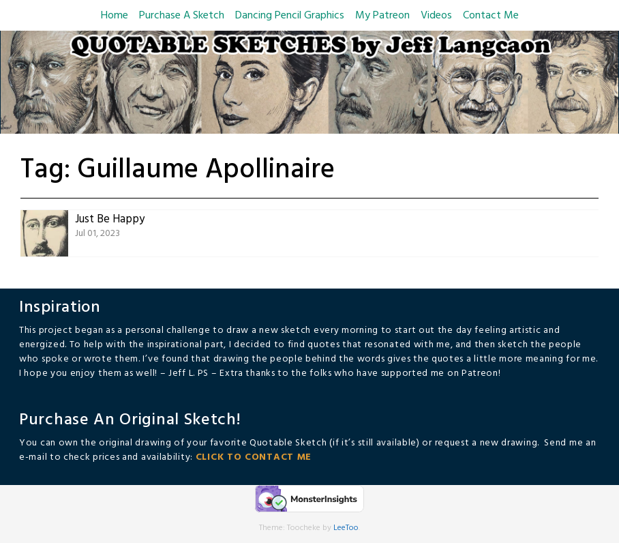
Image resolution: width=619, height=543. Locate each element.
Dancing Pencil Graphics (289, 16)
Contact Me (491, 16)
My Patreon (382, 16)
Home (114, 16)
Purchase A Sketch (181, 16)
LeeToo (346, 528)
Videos (436, 16)
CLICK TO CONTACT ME (254, 457)
